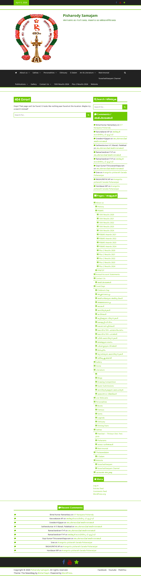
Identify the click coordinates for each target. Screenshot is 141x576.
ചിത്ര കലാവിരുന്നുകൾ (107, 338)
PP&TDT (101, 270)
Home (98, 366)
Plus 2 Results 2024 (80, 84)
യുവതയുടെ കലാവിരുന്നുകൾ (110, 354)
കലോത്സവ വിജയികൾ (107, 394)
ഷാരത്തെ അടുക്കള (104, 472)
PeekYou (122, 570)
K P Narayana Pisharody (84, 514)
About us (24, 72)
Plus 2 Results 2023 (107, 262)
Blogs (100, 378)
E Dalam (73, 72)
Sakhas (35, 72)
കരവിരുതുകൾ (104, 310)
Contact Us (44, 84)
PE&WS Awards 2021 (107, 234)
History (101, 206)
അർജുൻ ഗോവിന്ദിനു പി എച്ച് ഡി (80, 518)
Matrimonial (104, 72)
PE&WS (100, 210)
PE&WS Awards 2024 (107, 246)
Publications (20, 84)
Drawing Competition (107, 382)
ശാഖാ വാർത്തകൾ (105, 444)
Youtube (112, 570)
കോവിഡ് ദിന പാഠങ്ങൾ (107, 334)
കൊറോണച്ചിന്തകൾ (106, 326)
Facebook (102, 570)
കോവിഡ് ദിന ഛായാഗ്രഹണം (110, 330)
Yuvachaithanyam (105, 464)
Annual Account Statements (108, 274)
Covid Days (100, 286)
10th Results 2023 (106, 226)
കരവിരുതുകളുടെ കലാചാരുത (110, 390)
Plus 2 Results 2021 (107, 254)
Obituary (63, 72)
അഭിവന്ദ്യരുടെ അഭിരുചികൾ (110, 298)
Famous (101, 410)
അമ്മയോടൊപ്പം (104, 302)
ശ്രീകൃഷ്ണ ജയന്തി (105, 358)
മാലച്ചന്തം (102, 350)
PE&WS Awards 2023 (107, 242)
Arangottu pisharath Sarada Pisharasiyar (75, 542)
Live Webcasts (102, 398)
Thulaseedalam (102, 452)
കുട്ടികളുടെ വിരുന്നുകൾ (108, 318)
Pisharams (102, 440)
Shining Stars (103, 425)
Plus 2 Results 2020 (107, 250)
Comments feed (100, 491)
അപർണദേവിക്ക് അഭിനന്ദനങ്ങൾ (109, 148)
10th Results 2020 (106, 214)
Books (100, 406)
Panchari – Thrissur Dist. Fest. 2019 (109, 435)
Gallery (34, 84)
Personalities (49, 72)
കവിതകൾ (102, 314)
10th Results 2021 (106, 218)
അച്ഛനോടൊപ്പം (104, 294)
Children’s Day (103, 290)
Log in (95, 485)
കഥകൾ (101, 306)
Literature (100, 370)
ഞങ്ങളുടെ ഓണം (105, 342)
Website (94, 84)
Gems (100, 414)
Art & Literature (87, 72)
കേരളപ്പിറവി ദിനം (105, 322)
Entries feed (98, 488)
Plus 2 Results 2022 (107, 258)
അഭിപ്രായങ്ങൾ (104, 282)
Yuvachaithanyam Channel (110, 78)
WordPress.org (99, 494)
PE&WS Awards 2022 (107, 238)
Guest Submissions (106, 386)
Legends (101, 418)
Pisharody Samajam (80, 15)
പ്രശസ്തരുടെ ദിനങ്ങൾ (107, 346)
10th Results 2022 (106, 222)
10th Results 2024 (61, 84)
